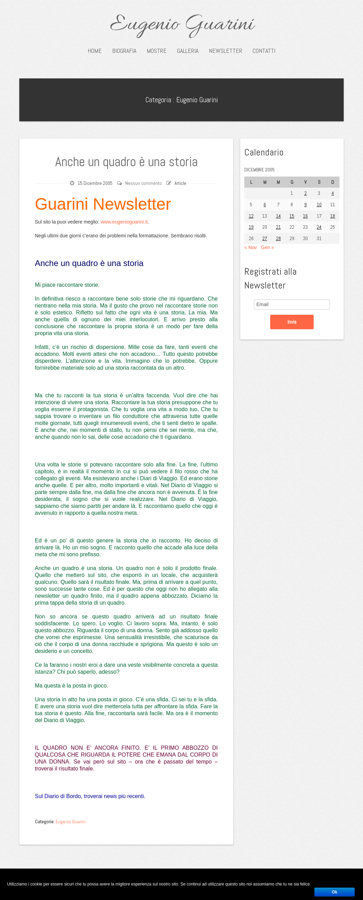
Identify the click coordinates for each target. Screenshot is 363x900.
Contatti (264, 50)
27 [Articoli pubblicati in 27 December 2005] (264, 238)
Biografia (124, 50)
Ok (334, 892)
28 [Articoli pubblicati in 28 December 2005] (278, 238)
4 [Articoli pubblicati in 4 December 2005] (333, 193)
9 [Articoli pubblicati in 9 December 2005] (305, 204)
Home (95, 50)
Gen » (267, 247)
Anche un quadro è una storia (126, 161)
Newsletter (225, 50)
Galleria (187, 50)
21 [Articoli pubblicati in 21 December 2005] (278, 227)
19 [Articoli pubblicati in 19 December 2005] (251, 227)
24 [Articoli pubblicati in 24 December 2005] (319, 227)
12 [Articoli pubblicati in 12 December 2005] (251, 216)
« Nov (250, 247)
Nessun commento (143, 183)
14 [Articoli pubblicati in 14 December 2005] (278, 216)
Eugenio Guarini (182, 25)
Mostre (157, 50)
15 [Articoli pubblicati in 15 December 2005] (292, 216)
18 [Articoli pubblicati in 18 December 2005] (332, 216)
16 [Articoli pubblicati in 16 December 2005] (305, 216)
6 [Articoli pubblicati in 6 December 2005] (265, 204)
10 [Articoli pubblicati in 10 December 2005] (319, 204)
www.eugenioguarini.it (124, 222)
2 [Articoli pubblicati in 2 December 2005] (305, 193)
